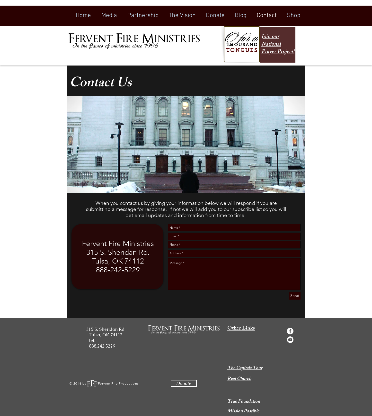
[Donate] (184, 383)
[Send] (295, 296)
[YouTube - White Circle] (290, 339)
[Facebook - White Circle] (290, 331)
